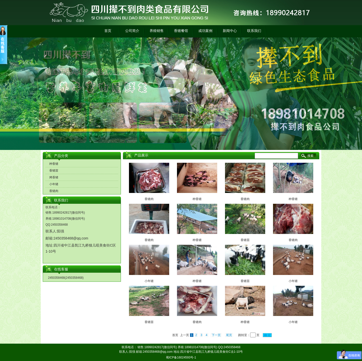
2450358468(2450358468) (65, 277)
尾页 (229, 335)
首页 (107, 31)
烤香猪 (53, 177)
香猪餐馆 (181, 31)
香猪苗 (53, 170)
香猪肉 (53, 191)
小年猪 (53, 184)
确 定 (267, 335)
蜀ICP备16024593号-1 (181, 357)
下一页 (216, 335)
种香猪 (53, 164)
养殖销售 (157, 31)
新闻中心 (230, 31)
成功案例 (205, 31)
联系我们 (254, 31)
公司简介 (132, 31)
